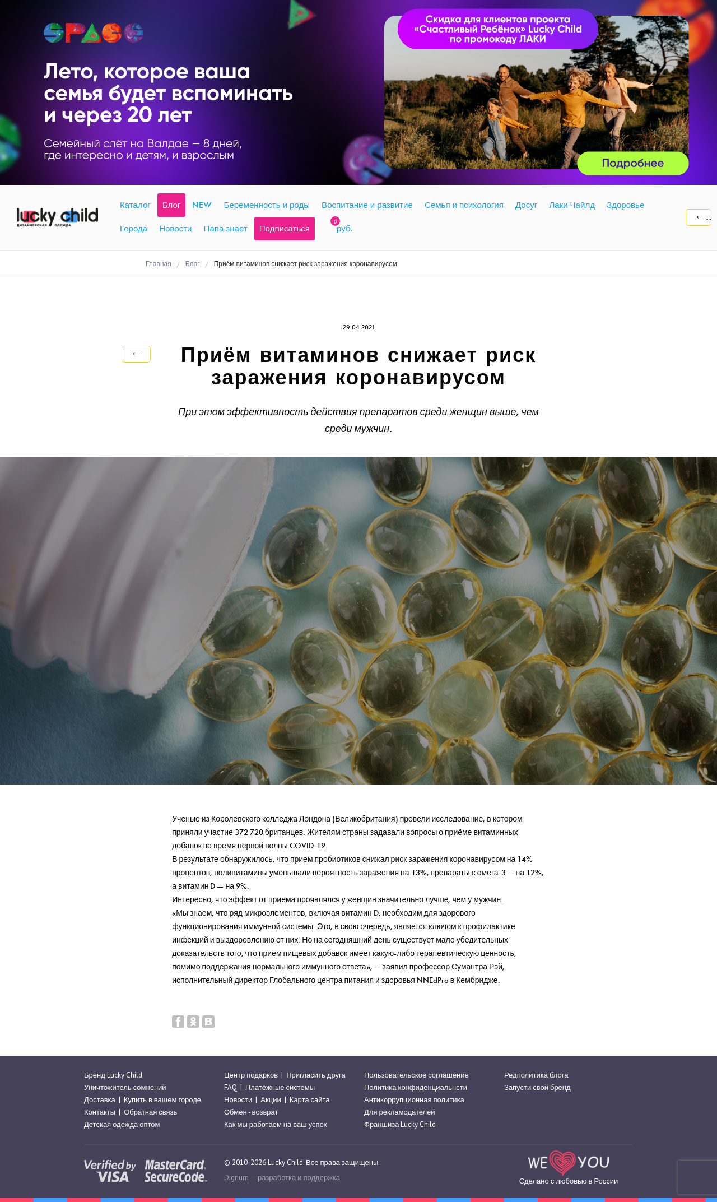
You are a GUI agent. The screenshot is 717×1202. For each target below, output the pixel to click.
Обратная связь (150, 1112)
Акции (270, 1099)
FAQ (230, 1087)
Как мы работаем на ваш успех (275, 1125)
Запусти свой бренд (537, 1087)
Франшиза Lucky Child (400, 1125)
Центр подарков (251, 1075)
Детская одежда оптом (122, 1125)
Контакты (99, 1112)
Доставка (99, 1099)
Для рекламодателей (399, 1112)
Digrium (236, 1177)
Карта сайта (310, 1099)
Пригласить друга (315, 1075)
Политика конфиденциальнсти (415, 1087)
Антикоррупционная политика (414, 1099)
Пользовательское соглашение (416, 1075)
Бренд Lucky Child (113, 1075)
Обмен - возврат (251, 1112)
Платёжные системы (280, 1087)
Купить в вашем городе (162, 1099)
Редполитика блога (536, 1075)
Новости (238, 1099)
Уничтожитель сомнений (125, 1087)
